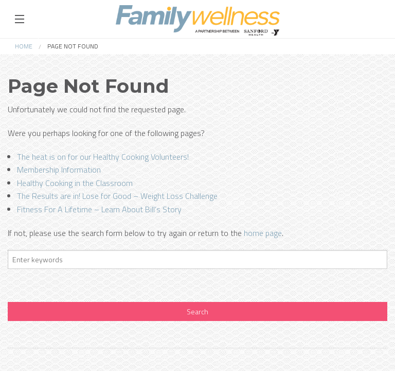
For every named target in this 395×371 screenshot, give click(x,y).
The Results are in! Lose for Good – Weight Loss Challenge (117, 196)
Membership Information (59, 169)
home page (263, 233)
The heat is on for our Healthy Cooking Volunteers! (103, 156)
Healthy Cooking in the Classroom (75, 183)
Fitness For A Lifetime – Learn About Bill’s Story (99, 209)
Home (23, 46)
